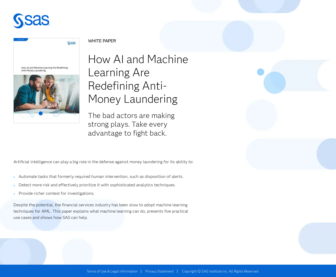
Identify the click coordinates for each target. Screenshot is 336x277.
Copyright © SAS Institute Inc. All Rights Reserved (220, 271)
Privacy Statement (159, 271)
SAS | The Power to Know (31, 21)
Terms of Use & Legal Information (112, 271)
